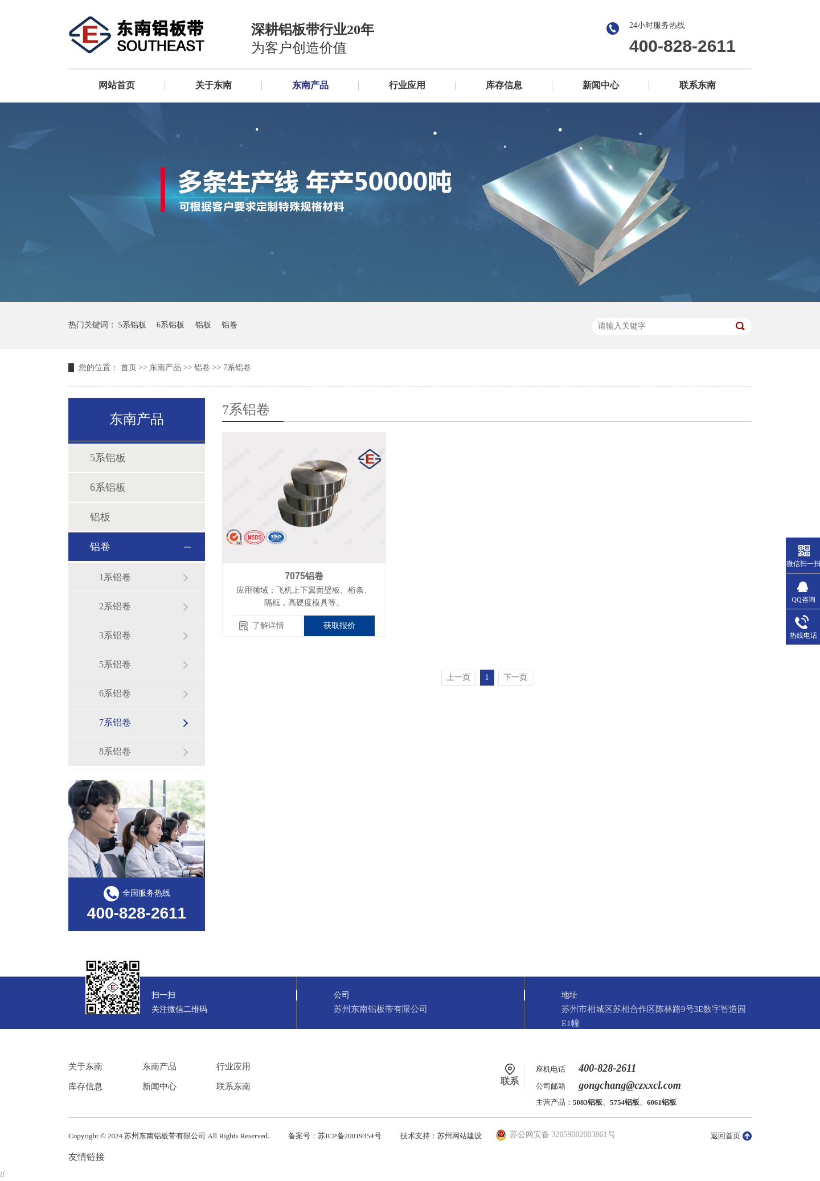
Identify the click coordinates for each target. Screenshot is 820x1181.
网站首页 (117, 85)
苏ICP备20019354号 (349, 1135)
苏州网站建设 (459, 1135)
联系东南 (697, 85)
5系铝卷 (115, 664)
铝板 (203, 325)
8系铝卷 (115, 751)
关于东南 (213, 85)
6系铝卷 (115, 693)
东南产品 (310, 85)
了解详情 (268, 625)
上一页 (458, 677)
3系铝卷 (115, 635)
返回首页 (725, 1135)
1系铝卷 (115, 577)
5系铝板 (132, 325)
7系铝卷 (237, 367)
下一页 (515, 677)
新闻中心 (601, 85)
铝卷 (229, 325)
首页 (129, 367)
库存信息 (504, 85)
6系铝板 (170, 325)
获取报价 (339, 625)
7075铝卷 (304, 576)
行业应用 (407, 85)
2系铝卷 (115, 606)
